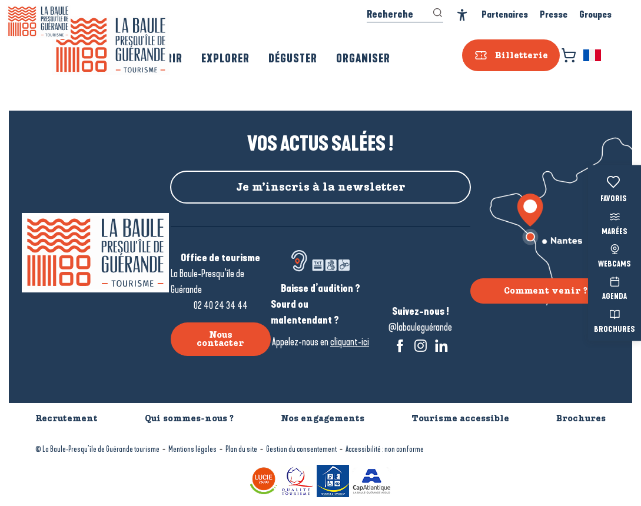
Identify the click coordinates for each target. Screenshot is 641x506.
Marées (614, 222)
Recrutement (66, 418)
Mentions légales (192, 449)
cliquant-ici (349, 341)
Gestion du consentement (301, 449)
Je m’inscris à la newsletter (321, 187)
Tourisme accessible (460, 418)
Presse (553, 14)
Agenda (614, 287)
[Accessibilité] (462, 15)
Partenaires (504, 14)
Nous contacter (220, 339)
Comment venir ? (545, 290)
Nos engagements (322, 418)
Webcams (614, 254)
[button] (593, 55)
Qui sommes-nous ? (189, 418)
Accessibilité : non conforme (385, 449)
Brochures (614, 319)
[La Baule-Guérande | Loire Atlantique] (38, 21)
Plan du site (241, 449)
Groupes (595, 14)
